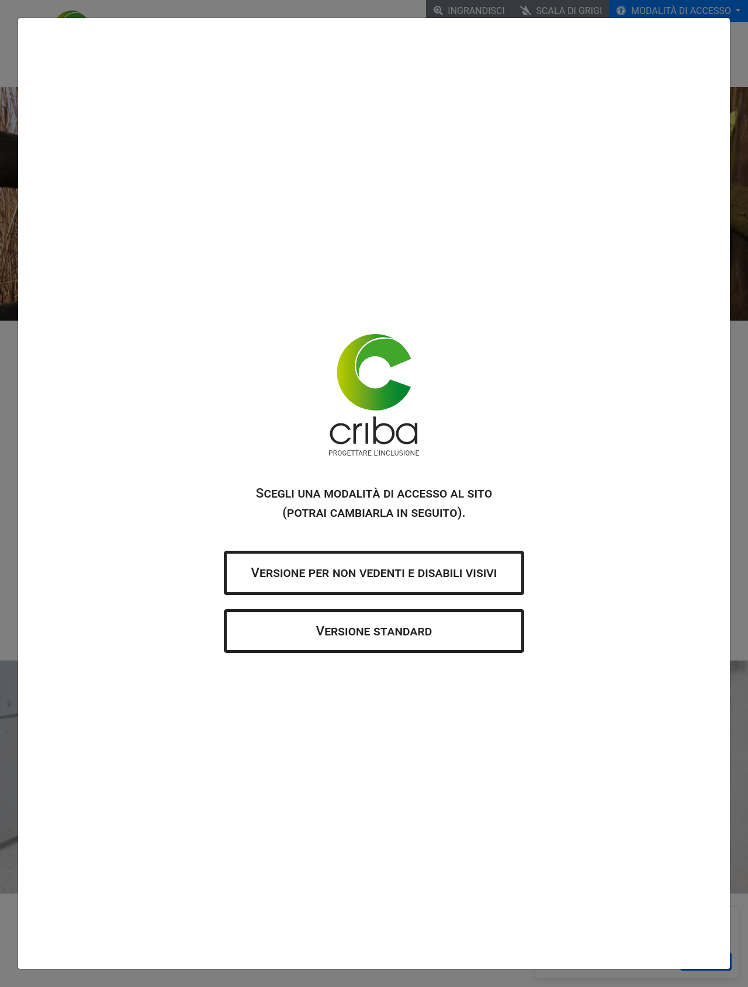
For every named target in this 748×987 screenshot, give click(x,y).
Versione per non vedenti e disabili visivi (374, 572)
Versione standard (374, 630)
